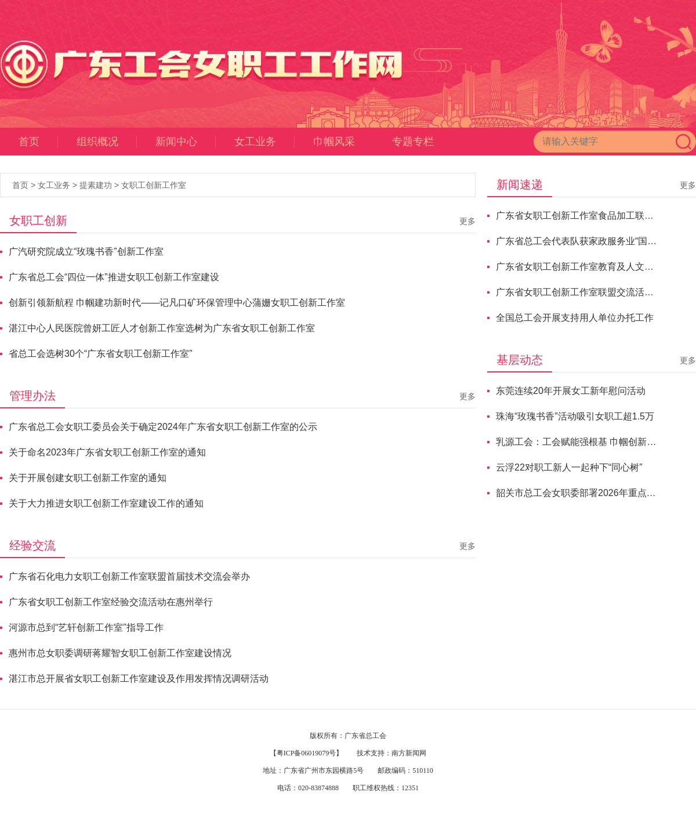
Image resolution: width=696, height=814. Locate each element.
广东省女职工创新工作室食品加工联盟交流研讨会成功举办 (578, 215)
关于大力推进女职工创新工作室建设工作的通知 (106, 503)
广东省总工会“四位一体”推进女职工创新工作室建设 (114, 277)
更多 (467, 221)
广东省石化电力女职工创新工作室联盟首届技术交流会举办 (129, 576)
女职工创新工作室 (153, 185)
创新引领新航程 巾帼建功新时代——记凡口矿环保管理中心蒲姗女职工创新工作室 (177, 302)
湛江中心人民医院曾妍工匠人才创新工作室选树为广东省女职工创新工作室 (162, 328)
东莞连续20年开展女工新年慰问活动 (571, 391)
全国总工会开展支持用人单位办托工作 (575, 318)
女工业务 (264, 141)
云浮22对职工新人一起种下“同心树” (569, 467)
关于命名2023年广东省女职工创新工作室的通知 (107, 452)
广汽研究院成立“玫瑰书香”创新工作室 (86, 251)
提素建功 (95, 185)
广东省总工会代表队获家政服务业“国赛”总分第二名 (578, 241)
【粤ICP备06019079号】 (306, 753)
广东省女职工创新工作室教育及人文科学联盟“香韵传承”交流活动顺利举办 (578, 267)
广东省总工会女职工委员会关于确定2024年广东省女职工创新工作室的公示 (163, 427)
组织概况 (107, 141)
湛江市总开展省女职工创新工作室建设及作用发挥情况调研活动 (139, 678)
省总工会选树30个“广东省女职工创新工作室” (100, 354)
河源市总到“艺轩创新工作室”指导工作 (86, 627)
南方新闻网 (409, 753)
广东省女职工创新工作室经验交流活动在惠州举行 (111, 602)
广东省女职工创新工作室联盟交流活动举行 (578, 292)
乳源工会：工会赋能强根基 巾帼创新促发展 (578, 442)
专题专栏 (413, 141)
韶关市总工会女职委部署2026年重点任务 (578, 493)
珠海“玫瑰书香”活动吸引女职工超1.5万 (575, 416)
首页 (38, 141)
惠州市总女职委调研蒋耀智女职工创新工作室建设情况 (120, 653)
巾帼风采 (334, 141)
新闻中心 (185, 141)
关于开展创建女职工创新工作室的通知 (87, 478)
